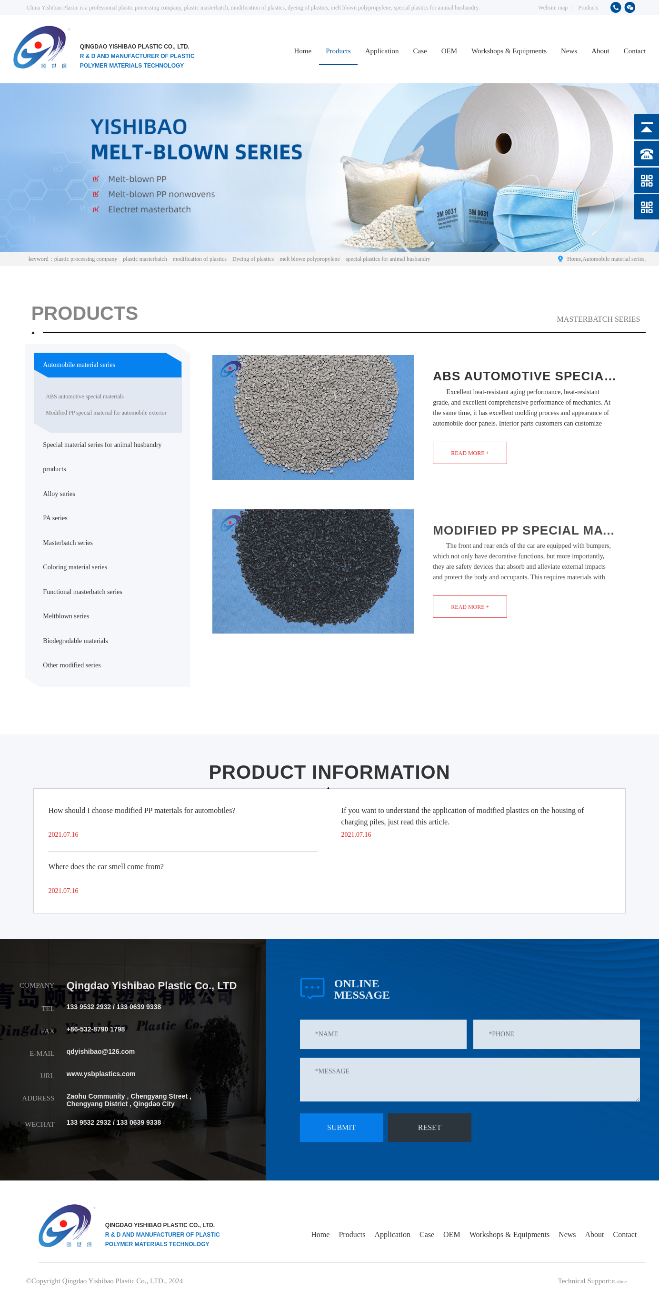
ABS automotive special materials (85, 396)
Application (382, 51)
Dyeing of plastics (253, 259)
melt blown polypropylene (310, 259)
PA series (55, 518)
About (600, 51)
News (569, 51)
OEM (449, 51)
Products (588, 7)
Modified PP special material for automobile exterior (106, 412)
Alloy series (59, 493)
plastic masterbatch (145, 259)
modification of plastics (200, 259)
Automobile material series (613, 259)
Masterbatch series (68, 542)
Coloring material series (75, 567)
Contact (635, 51)
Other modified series (71, 665)
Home (303, 51)
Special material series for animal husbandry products (102, 457)
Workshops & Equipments (509, 51)
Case (420, 51)
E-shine (616, 1281)
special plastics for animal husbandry (388, 259)
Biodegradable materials (75, 641)
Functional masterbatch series (82, 591)
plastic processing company (86, 259)
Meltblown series (66, 616)
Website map (553, 7)
